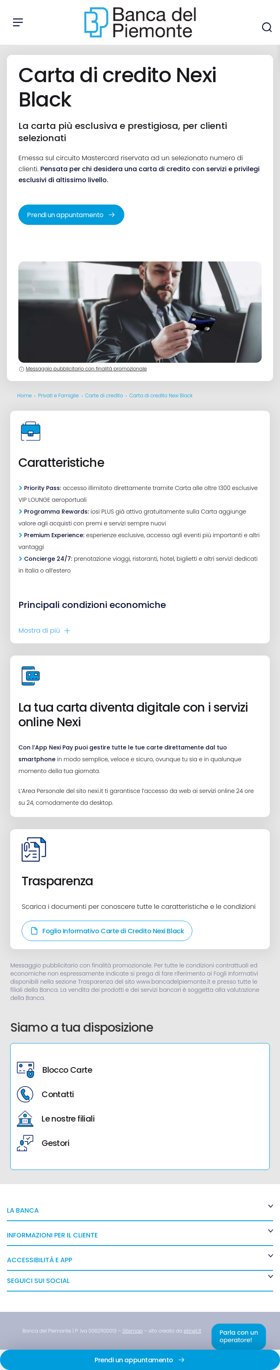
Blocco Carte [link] (54, 1070)
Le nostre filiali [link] (56, 1119)
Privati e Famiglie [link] (58, 395)
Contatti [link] (45, 1094)
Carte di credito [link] (104, 395)
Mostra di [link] (39, 630)
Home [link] (24, 395)
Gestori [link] (43, 1143)
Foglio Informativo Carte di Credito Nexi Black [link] (107, 931)
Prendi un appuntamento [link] (71, 215)
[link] (132, 1330)
